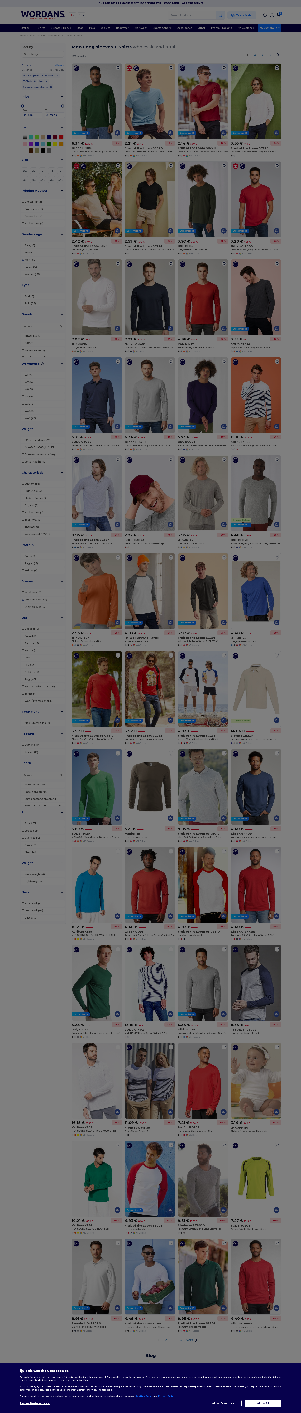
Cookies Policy (144, 1396)
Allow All (263, 1403)
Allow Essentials (223, 1403)
